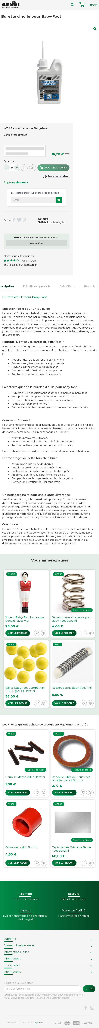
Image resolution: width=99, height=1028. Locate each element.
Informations (12, 958)
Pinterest (24, 220)
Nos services (12, 965)
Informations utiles (16, 952)
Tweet (19, 220)
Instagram (92, 1008)
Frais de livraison (58, 176)
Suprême (10, 938)
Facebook (86, 1008)
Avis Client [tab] (67, 286)
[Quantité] (12, 168)
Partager (14, 220)
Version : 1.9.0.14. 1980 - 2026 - (24, 1022)
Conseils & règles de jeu (20, 945)
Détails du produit (15, 134)
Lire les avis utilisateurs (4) (21, 264)
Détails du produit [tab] (36, 286)
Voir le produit (17, 633)
